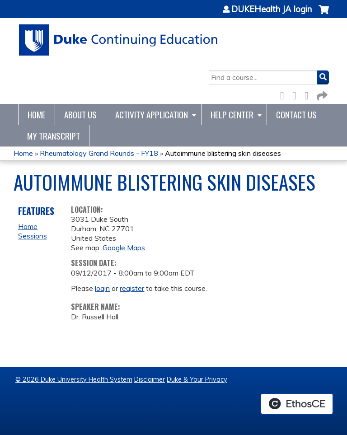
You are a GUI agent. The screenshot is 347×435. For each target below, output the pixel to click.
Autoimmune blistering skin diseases (223, 153)
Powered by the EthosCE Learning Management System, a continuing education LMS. (296, 404)
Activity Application (151, 114)
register (132, 288)
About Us (80, 114)
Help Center (232, 114)
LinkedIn (309, 94)
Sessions (32, 235)
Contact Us (296, 114)
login (102, 288)
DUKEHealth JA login (271, 9)
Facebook (284, 94)
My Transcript (53, 135)
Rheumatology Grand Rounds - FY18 (99, 153)
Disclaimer (149, 379)
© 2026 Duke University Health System (73, 379)
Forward (321, 94)
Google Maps (124, 247)
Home (37, 114)
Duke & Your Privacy (197, 379)
